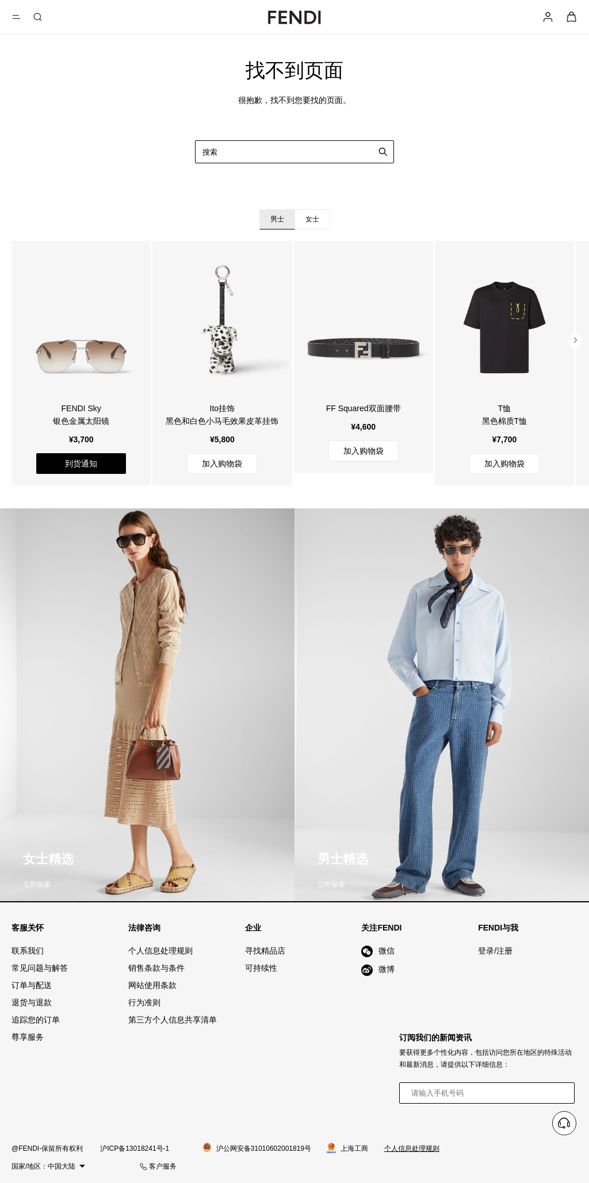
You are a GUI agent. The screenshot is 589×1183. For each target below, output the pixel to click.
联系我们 (28, 950)
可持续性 (261, 968)
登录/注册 (495, 950)
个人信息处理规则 (160, 950)
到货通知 (81, 463)
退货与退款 (32, 1002)
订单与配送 (32, 985)
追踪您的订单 (36, 1019)
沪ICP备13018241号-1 (134, 1148)
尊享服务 (28, 1037)
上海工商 (347, 1148)
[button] (575, 340)
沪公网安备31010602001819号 (256, 1148)
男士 (277, 219)
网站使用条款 (152, 985)
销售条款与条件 (156, 968)
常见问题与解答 (40, 968)
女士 (312, 219)
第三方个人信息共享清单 (172, 1019)
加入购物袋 (222, 463)
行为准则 (144, 1002)
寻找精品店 (265, 950)
